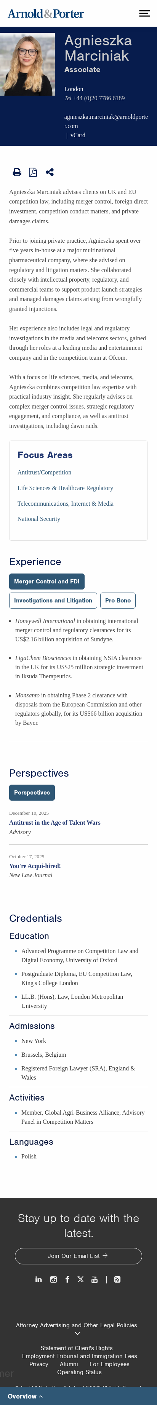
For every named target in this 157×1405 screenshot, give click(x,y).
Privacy (38, 1364)
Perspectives (39, 773)
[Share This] (50, 172)
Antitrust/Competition (44, 472)
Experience (35, 561)
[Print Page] (17, 172)
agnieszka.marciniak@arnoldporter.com (106, 121)
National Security (39, 519)
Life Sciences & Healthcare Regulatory (65, 488)
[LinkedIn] (39, 1279)
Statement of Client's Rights (76, 1348)
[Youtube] (95, 1279)
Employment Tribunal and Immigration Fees (79, 1356)
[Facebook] (67, 1279)
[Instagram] (54, 1279)
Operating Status (79, 1372)
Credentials (35, 918)
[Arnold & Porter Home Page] (46, 13)
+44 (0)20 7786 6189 (99, 98)
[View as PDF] (33, 171)
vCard (77, 135)
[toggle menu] (143, 13)
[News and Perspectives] (114, 1279)
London (73, 89)
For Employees (110, 1364)
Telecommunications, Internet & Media (66, 503)
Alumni (69, 1364)
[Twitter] (80, 1279)
